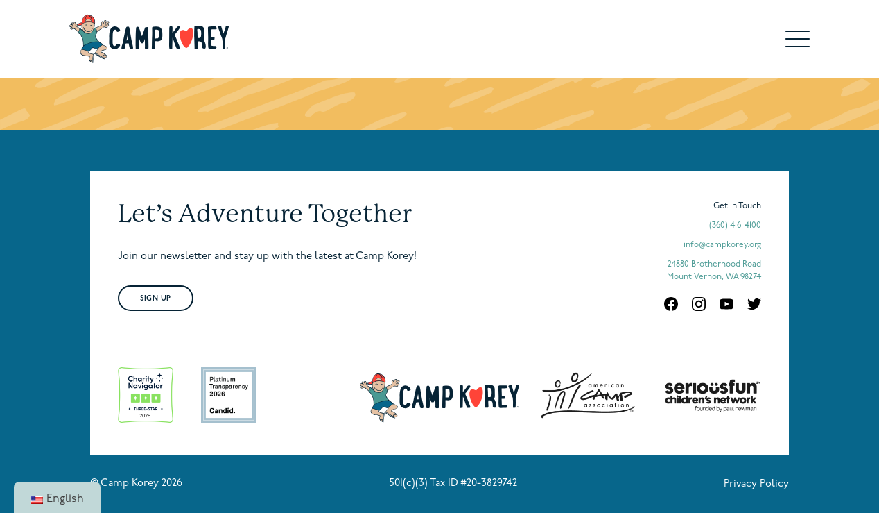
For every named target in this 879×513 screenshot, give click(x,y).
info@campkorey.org (722, 245)
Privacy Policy (756, 484)
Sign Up (155, 299)
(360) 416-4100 (735, 225)
